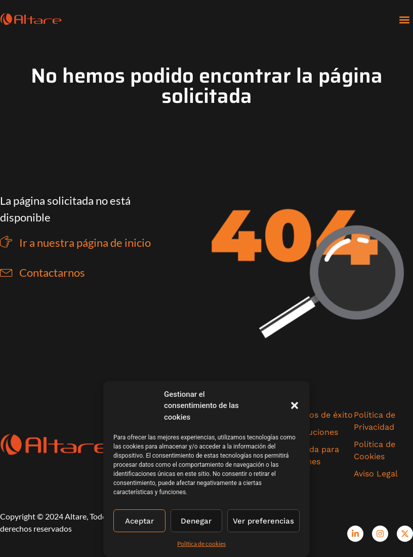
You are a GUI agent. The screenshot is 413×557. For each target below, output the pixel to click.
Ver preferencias (263, 521)
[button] (295, 405)
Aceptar (139, 521)
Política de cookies (201, 543)
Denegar (196, 521)
